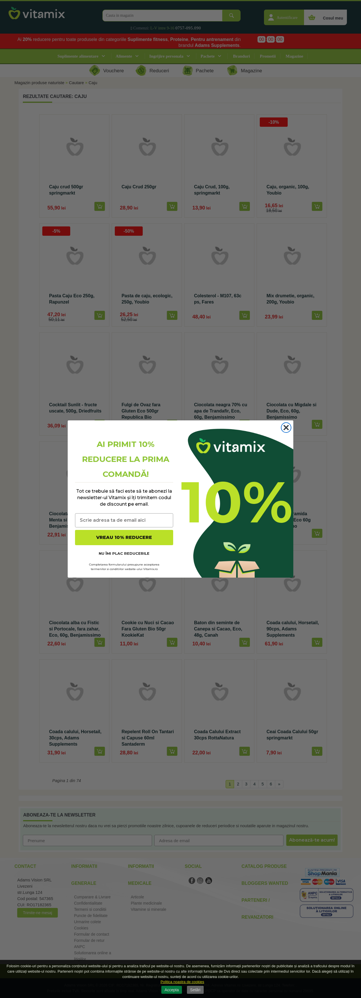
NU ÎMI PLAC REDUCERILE (124, 553)
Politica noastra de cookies (182, 982)
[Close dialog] (286, 428)
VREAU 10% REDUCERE (124, 537)
